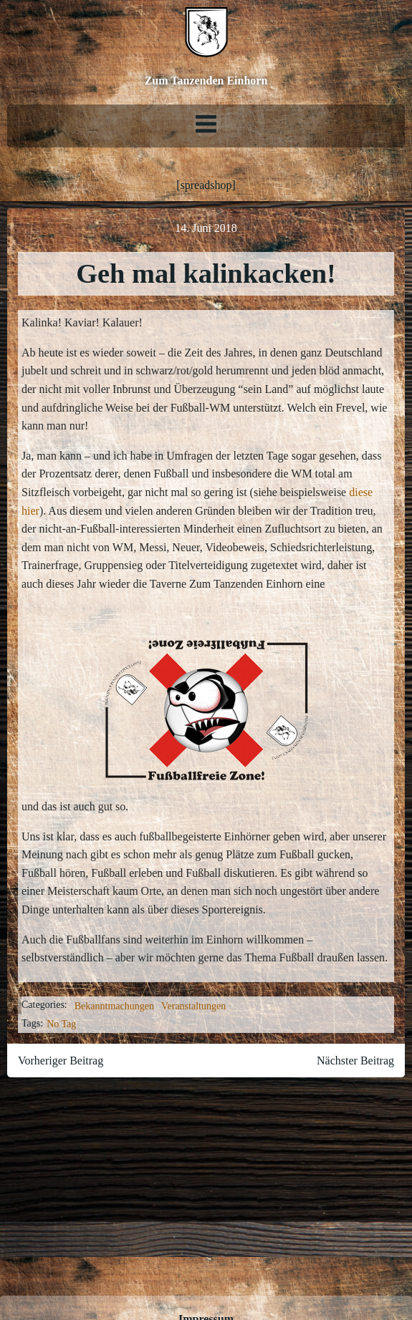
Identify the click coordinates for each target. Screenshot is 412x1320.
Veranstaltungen (193, 1006)
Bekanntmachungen (114, 1006)
